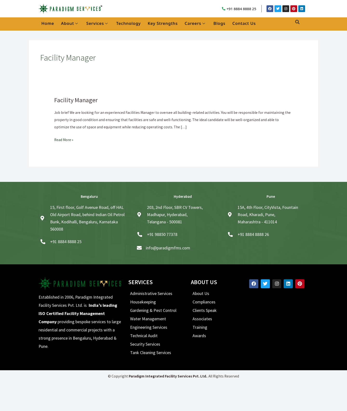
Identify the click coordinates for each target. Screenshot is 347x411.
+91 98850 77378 (162, 234)
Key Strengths (163, 23)
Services (97, 23)
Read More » (63, 139)
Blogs (219, 23)
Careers (195, 23)
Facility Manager (76, 100)
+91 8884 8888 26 (253, 234)
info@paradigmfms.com (168, 248)
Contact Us (244, 23)
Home (47, 23)
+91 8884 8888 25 (241, 8)
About (69, 23)
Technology (128, 23)
